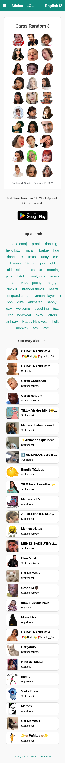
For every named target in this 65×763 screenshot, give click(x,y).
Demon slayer (44, 296)
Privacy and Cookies (25, 756)
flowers (16, 263)
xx (41, 270)
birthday (12, 321)
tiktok (21, 276)
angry (52, 283)
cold (8, 270)
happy (52, 302)
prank (36, 244)
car (55, 257)
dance (12, 257)
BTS (24, 283)
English (53, 6)
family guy (37, 276)
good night (47, 263)
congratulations (18, 296)
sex (35, 328)
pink (9, 276)
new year (24, 315)
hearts (54, 289)
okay (39, 315)
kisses (54, 276)
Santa (29, 263)
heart (12, 283)
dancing (51, 244)
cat (10, 315)
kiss (32, 270)
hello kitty (13, 250)
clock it (12, 289)
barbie (44, 250)
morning (53, 270)
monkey (22, 328)
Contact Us (45, 756)
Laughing (42, 308)
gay (9, 308)
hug (56, 250)
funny (45, 257)
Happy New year (35, 321)
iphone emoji (18, 244)
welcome (23, 308)
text (56, 308)
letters (52, 315)
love (46, 328)
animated (35, 302)
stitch (20, 270)
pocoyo (37, 283)
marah (30, 250)
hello (55, 321)
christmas (28, 257)
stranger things (32, 289)
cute (20, 302)
